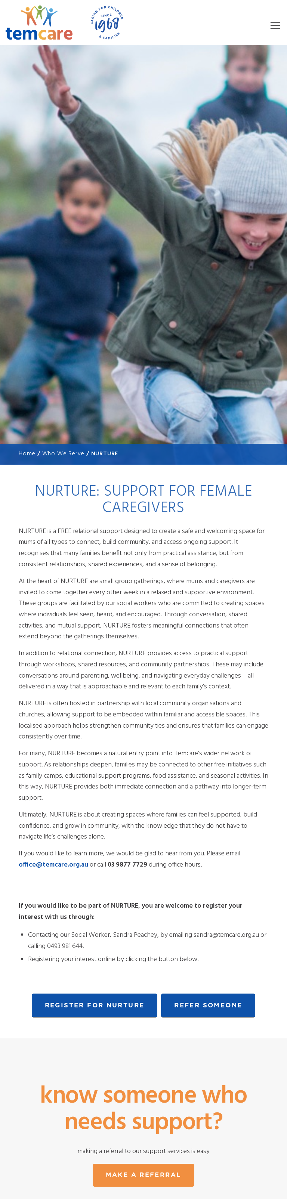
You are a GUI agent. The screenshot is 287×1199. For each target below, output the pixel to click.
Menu (275, 25)
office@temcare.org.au (53, 864)
